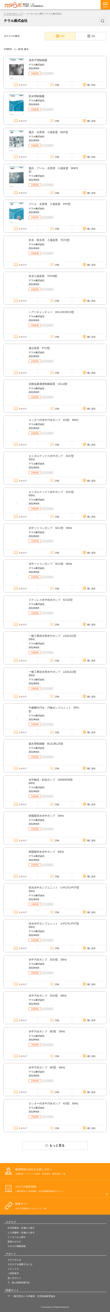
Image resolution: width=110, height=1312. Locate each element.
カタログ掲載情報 (17, 1246)
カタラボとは (14, 1259)
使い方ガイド (14, 1278)
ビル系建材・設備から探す (21, 1232)
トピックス (13, 1268)
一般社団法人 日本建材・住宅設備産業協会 (33, 1296)
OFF (62, 36)
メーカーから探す (17, 1237)
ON (93, 36)
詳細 (57, 85)
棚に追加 (91, 85)
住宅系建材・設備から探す (21, 1228)
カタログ (23, 85)
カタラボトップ (14, 13)
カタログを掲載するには (20, 1264)
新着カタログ (14, 1241)
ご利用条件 (13, 1273)
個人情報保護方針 (21, 1282)
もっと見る (57, 1145)
